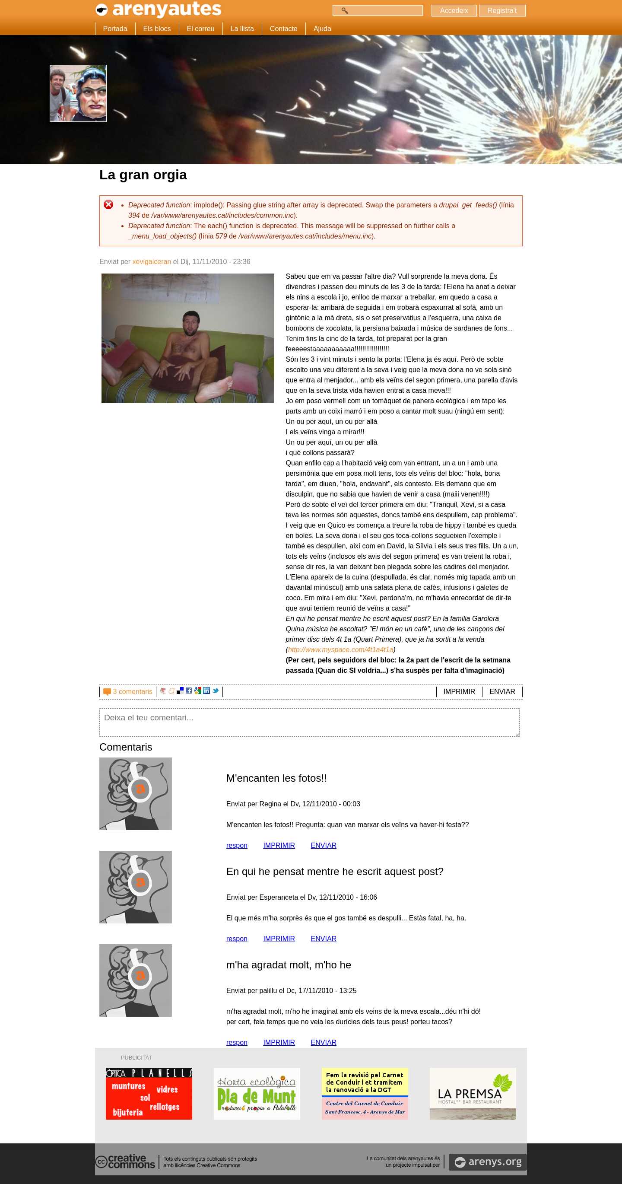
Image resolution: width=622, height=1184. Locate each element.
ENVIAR (502, 691)
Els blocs (157, 28)
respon (237, 845)
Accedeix (453, 10)
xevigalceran (151, 261)
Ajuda (322, 28)
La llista (242, 28)
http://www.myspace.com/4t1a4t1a (341, 649)
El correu (201, 28)
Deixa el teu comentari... (309, 722)
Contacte (284, 28)
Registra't (501, 10)
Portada (115, 28)
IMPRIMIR (460, 691)
